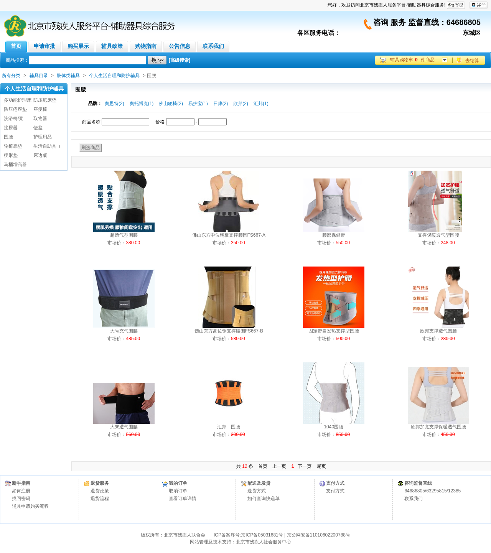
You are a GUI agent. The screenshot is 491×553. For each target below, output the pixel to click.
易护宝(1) (198, 103)
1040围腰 (333, 427)
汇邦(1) (261, 103)
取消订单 (178, 491)
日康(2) (220, 103)
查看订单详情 (182, 498)
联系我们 (413, 498)
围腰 (8, 137)
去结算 (472, 60)
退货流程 (100, 498)
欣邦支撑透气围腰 (438, 331)
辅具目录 (39, 75)
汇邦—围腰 (228, 427)
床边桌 (40, 155)
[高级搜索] (179, 60)
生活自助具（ (47, 146)
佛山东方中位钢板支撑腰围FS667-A (228, 235)
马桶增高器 (15, 164)
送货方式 (256, 491)
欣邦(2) (240, 103)
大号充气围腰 (124, 331)
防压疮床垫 (44, 100)
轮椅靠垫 (13, 146)
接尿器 (11, 127)
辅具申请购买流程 (30, 506)
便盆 (38, 127)
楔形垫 (11, 155)
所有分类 (11, 75)
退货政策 (100, 491)
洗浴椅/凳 (13, 118)
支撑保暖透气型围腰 (438, 235)
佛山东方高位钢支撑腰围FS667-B (228, 331)
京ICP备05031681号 (262, 535)
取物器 (40, 118)
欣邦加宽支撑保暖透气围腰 (438, 427)
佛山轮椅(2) (171, 103)
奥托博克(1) (142, 103)
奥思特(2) (114, 103)
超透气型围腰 (124, 235)
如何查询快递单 (263, 498)
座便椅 (40, 109)
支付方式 (335, 491)
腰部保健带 (333, 235)
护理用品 (42, 137)
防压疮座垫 (15, 109)
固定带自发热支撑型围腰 (333, 331)
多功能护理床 (17, 100)
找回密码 (21, 498)
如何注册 (21, 491)
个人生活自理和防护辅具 (114, 75)
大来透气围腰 (124, 427)
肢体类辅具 (68, 75)
